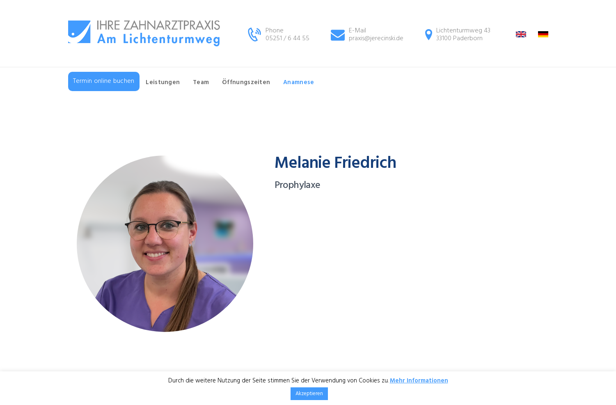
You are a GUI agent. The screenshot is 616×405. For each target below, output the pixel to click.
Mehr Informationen (419, 380)
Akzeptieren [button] (309, 393)
